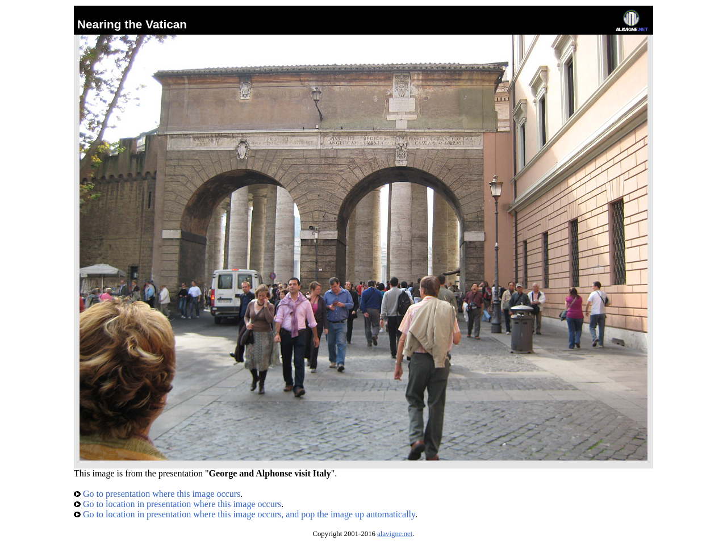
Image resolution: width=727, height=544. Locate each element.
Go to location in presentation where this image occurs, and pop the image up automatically (244, 514)
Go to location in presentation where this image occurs (177, 504)
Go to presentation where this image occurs (157, 494)
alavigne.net (394, 534)
